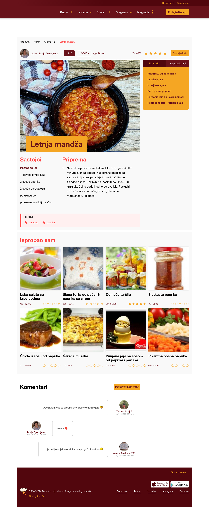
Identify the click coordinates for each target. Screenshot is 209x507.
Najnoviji (154, 63)
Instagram (168, 491)
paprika (51, 222)
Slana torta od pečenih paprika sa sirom (83, 276)
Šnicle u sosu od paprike (40, 337)
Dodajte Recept (177, 12)
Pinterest (184, 491)
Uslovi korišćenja (63, 491)
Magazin (122, 12)
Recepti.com (37, 11)
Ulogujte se (183, 3)
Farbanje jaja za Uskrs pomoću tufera (165, 96)
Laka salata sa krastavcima (40, 276)
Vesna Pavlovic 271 (124, 453)
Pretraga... (158, 12)
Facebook (122, 491)
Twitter (137, 491)
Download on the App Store (160, 484)
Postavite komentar (127, 386)
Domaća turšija (126, 276)
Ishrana (83, 12)
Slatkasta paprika (168, 276)
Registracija (168, 3)
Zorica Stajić (124, 411)
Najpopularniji (178, 63)
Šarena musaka (83, 337)
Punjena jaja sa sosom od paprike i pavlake (126, 337)
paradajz (34, 222)
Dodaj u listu (180, 53)
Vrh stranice (178, 472)
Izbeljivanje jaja (156, 85)
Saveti (101, 12)
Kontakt (87, 491)
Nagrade (143, 12)
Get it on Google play (179, 484)
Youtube (152, 491)
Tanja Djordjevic (48, 53)
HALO (40, 496)
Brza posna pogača (159, 91)
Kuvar (64, 12)
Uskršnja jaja (155, 79)
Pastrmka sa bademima (161, 73)
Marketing (77, 491)
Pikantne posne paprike (168, 337)
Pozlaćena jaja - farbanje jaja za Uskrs (165, 102)
